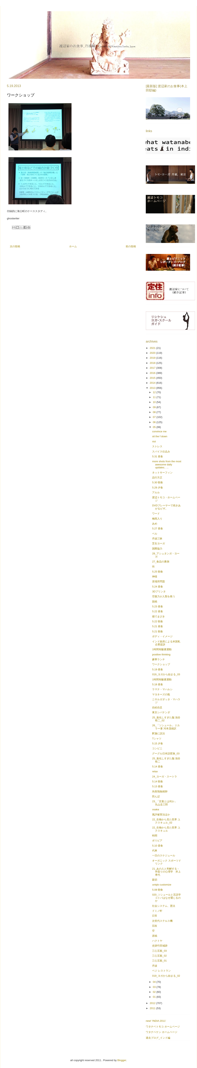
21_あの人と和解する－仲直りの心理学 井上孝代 (166, 871)
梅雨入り (157, 518)
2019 (153, 357)
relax (155, 771)
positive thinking (161, 654)
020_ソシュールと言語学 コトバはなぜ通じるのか (167, 897)
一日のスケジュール (163, 855)
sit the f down (159, 436)
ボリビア (157, 840)
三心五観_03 (159, 950)
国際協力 (157, 548)
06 (154, 422)
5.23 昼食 (157, 606)
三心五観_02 (159, 955)
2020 (153, 352)
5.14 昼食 (157, 766)
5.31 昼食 (157, 456)
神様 (154, 576)
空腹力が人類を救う (163, 596)
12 (154, 392)
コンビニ (157, 748)
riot (154, 441)
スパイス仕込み (161, 451)
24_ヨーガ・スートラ (164, 776)
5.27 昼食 (157, 528)
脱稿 (154, 601)
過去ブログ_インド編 (158, 1037)
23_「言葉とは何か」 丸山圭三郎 (165, 803)
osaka (155, 809)
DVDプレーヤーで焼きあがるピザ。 (166, 507)
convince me (159, 431)
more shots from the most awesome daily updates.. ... (166, 464)
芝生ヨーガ (158, 543)
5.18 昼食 (157, 684)
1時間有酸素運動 (161, 649)
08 (154, 412)
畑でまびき (158, 616)
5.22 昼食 (157, 611)
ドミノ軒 (157, 910)
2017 (153, 367)
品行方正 (157, 477)
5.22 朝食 (157, 621)
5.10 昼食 (157, 845)
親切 (154, 879)
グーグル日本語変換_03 (165, 753)
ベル (154, 533)
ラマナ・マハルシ (162, 689)
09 (154, 407)
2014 (153, 382)
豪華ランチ (158, 659)
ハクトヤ (157, 940)
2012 (153, 1003)
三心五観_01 (159, 960)
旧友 (154, 925)
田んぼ (156, 796)
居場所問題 (158, 581)
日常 (154, 915)
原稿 (154, 935)
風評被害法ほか (161, 814)
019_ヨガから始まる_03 (166, 674)
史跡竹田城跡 (159, 945)
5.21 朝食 (157, 631)
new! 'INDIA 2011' (156, 1020)
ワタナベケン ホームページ (161, 1032)
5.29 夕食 (157, 487)
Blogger (121, 1060)
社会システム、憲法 (163, 905)
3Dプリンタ (159, 591)
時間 (154, 835)
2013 (153, 387)
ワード (156, 513)
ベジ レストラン (161, 970)
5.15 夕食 (157, 743)
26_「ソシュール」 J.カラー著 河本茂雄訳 (165, 727)
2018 (153, 362)
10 (154, 402)
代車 (154, 850)
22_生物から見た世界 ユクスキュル (166, 829)
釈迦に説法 (158, 733)
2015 (153, 377)
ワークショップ (161, 664)
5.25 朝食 (157, 571)
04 (154, 981)
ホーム (73, 246)
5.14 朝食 (157, 781)
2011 (153, 1008)
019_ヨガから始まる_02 (166, 975)
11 (154, 397)
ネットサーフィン (162, 472)
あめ (154, 523)
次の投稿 (15, 246)
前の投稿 (131, 246)
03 (154, 987)
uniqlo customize (161, 884)
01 (154, 996)
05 (154, 427)
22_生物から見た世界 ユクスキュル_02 (166, 821)
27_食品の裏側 (160, 561)
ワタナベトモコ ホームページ (163, 1026)
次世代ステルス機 (162, 920)
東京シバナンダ (161, 712)
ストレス (157, 446)
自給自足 (157, 707)
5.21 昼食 (157, 626)
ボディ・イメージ (162, 636)
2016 (153, 372)
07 (154, 417)
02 (154, 991)
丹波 (154, 965)
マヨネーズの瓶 (161, 694)
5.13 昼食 (157, 786)
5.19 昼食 (157, 669)
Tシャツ (156, 738)
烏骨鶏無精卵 (159, 791)
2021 (153, 347)
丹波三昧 (157, 538)
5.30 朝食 (157, 482)
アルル (156, 492)
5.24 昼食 (157, 586)
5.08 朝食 (157, 889)
